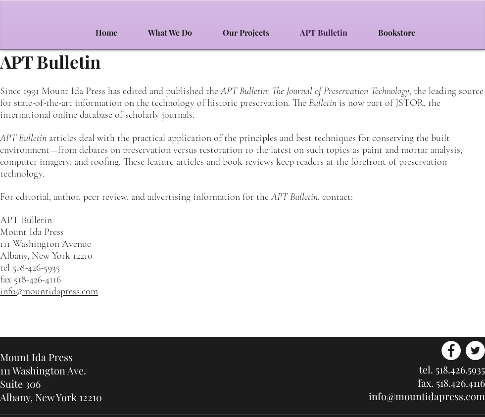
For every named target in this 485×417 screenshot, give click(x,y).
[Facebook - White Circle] (451, 350)
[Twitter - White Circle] (475, 350)
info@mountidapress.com (49, 291)
